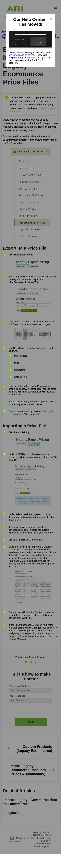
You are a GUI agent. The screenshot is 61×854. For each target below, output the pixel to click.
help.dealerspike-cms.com (23, 57)
